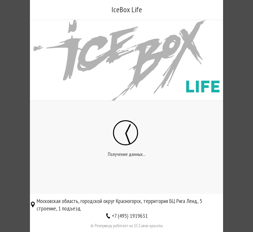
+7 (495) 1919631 (130, 215)
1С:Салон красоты (148, 225)
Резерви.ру (103, 225)
